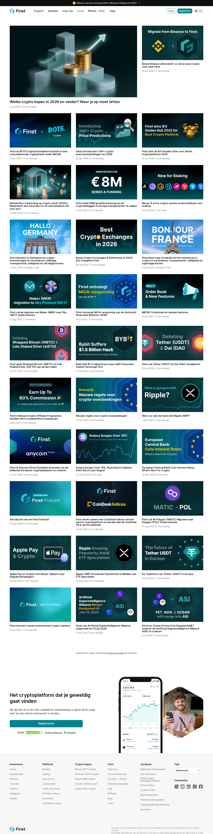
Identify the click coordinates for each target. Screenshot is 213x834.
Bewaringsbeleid (149, 795)
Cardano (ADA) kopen (86, 783)
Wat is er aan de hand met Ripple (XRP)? (166, 415)
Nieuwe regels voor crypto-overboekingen (101, 415)
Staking (46, 774)
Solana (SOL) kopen (85, 788)
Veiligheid (15, 793)
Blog (110, 798)
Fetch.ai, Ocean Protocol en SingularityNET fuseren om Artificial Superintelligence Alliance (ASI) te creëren (170, 628)
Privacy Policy (147, 785)
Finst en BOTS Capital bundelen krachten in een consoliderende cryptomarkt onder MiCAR (39, 153)
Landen (13, 798)
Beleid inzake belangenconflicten (150, 779)
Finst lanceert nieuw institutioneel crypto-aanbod (40, 625)
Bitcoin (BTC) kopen (85, 769)
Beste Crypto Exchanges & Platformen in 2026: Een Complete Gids (104, 259)
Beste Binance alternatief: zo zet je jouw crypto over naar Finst (171, 65)
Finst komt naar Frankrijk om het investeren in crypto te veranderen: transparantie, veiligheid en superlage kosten (172, 260)
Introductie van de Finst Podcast (29, 519)
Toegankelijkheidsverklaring (154, 804)
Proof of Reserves (117, 774)
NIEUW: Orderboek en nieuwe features (165, 312)
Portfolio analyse (51, 793)
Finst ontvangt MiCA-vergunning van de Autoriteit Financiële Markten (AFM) (106, 314)
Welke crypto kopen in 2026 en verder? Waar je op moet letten (65, 102)
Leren (111, 803)
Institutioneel (16, 774)
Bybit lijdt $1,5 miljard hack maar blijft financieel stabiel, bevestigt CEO (105, 365)
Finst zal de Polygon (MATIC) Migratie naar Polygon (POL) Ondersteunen (167, 521)
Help (110, 788)
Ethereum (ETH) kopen (87, 774)
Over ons (112, 769)
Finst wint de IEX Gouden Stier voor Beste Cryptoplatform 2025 (167, 153)
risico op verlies (115, 653)
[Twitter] (176, 786)
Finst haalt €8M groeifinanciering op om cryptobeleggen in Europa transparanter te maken (106, 204)
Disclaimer (145, 809)
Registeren (185, 11)
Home (13, 769)
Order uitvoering (50, 788)
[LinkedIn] (188, 786)
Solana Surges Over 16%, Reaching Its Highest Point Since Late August (104, 469)
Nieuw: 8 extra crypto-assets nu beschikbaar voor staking (172, 204)
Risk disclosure (148, 774)
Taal (176, 764)
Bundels (46, 769)
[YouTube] (182, 786)
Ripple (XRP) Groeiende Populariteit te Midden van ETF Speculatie (106, 575)
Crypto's (14, 788)
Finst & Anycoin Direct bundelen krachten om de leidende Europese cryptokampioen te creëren (39, 469)
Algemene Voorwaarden (152, 769)
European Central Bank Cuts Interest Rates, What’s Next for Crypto (168, 469)
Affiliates (112, 793)
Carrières (117, 779)
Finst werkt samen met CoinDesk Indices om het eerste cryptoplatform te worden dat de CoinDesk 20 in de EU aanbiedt (106, 522)
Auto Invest (48, 779)
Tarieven (14, 783)
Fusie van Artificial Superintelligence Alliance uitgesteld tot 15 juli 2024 (103, 627)
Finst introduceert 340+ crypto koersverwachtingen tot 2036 (94, 153)
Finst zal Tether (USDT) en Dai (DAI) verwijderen (171, 364)
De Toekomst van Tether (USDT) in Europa (167, 574)
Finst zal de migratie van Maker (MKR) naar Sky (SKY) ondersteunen (38, 314)
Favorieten (47, 798)
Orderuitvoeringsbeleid (152, 799)
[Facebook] (200, 786)
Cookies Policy (148, 790)
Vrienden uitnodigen (118, 783)
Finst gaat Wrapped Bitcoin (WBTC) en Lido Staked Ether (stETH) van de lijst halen (36, 365)
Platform (14, 779)
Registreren (46, 723)
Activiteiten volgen (51, 803)
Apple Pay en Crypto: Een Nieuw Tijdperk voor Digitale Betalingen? (37, 575)
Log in (171, 11)
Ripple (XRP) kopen (85, 779)
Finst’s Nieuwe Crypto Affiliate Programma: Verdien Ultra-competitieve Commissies (36, 417)
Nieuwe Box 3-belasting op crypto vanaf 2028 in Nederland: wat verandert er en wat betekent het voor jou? (39, 206)
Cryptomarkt (48, 783)
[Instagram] (194, 786)
